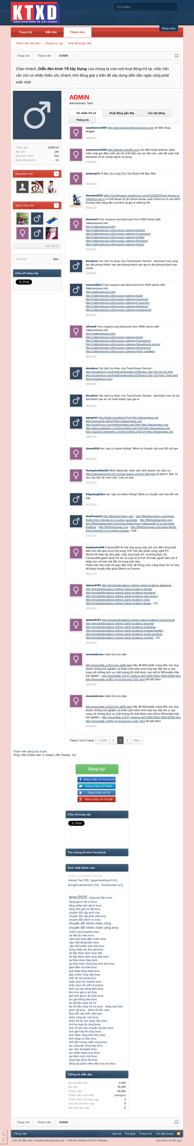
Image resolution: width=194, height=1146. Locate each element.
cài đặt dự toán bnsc (81, 935)
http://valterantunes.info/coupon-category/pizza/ (115, 244)
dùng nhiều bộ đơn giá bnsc (86, 949)
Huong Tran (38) (78, 880)
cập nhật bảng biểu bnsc (84, 942)
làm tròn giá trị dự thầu (83, 992)
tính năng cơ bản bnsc (82, 1038)
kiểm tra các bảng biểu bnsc (86, 988)
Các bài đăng (156, 113)
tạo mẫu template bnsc (83, 1049)
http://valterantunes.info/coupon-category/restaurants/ (119, 309)
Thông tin (82, 119)
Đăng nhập (169, 28)
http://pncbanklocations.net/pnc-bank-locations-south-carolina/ (124, 634)
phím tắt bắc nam (98, 1009)
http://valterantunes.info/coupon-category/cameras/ (117, 299)
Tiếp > (137, 740)
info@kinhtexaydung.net (49, 1140)
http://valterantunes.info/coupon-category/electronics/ (118, 347)
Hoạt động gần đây (80, 43)
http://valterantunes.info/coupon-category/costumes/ (118, 302)
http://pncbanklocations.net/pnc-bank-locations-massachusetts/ (124, 630)
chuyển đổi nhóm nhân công (90, 923)
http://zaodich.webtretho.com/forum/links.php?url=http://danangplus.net (129, 431)
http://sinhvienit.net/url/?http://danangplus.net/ (114, 421)
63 (57, 160)
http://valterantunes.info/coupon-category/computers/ (118, 233)
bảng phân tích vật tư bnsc (85, 905)
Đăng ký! (97, 769)
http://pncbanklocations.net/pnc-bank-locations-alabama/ (136, 585)
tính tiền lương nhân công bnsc (88, 1042)
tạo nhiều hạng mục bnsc (84, 1052)
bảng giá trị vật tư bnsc (83, 901)
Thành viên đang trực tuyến (30, 751)
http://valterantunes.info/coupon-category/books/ (115, 230)
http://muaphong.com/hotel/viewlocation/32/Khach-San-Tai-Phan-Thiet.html (132, 375)
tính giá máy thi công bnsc (85, 1031)
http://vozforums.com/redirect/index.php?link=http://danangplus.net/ (127, 424)
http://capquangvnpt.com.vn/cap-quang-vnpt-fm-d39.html (120, 473)
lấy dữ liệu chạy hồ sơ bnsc (86, 1006)
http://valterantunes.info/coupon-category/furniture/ (117, 240)
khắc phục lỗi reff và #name (86, 985)
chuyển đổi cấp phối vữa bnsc (87, 916)
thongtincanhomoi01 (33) (83, 884)
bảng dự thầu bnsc (100, 897)
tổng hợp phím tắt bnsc (83, 1059)
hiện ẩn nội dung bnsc (82, 978)
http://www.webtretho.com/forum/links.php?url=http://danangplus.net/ (128, 428)
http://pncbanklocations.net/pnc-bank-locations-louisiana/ (120, 592)
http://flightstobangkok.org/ (156, 520)
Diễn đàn (51, 32)
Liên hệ (116, 1133)
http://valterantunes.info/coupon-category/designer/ (117, 306)
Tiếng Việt (20, 1133)
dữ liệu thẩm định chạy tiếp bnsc (89, 956)
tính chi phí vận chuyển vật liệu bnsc (91, 1027)
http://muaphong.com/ (99, 378)
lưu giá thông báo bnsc (83, 999)
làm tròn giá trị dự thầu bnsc (86, 995)
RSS (179, 1134)
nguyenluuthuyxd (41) (103, 880)
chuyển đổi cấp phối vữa (84, 912)
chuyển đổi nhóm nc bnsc (85, 919)
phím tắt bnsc (77, 1009)
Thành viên (77, 32)
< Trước (102, 740)
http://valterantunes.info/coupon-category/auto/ (114, 295)
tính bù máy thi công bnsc (85, 1024)
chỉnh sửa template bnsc (84, 931)
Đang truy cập (54, 43)
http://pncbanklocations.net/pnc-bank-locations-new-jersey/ (122, 596)
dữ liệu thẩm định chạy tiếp (85, 953)
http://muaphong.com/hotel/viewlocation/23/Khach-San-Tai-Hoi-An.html (129, 371)
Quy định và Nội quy (169, 1140)
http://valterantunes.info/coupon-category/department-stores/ (123, 344)
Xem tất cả (52, 245)
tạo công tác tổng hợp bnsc (86, 1045)
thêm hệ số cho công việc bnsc (88, 1020)
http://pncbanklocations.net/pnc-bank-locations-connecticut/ (138, 619)
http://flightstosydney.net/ (118, 516)
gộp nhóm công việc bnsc (85, 974)
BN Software (100, 1140)
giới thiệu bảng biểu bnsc (84, 970)
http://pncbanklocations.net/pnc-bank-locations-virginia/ (119, 637)
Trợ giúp (130, 1133)
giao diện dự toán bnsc (83, 967)
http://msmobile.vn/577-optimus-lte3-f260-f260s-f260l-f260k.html (141, 675)
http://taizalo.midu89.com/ (123, 149)
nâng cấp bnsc (114, 1006)
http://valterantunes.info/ (100, 226)
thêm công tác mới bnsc (84, 1017)
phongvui (120, 1095)
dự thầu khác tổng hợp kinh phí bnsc (91, 963)
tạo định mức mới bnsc (83, 1056)
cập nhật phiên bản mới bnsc (87, 945)
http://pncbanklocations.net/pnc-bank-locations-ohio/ (118, 599)
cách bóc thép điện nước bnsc (87, 938)
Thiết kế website (76, 1140)
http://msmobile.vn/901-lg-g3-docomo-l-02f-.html (115, 679)
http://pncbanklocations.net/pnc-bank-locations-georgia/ (120, 623)
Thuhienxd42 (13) (112, 884)
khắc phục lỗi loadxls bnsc (85, 981)
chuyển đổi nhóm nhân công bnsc (94, 927)
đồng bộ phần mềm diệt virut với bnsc (92, 1063)
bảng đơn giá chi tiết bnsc (85, 909)
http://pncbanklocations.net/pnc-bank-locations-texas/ (118, 603)
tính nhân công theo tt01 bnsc (87, 1034)
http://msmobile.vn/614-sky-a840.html (109, 665)
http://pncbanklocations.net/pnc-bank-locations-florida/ (119, 589)
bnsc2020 (78, 897)
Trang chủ (25, 32)
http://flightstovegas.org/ (113, 527)
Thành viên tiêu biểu (27, 43)
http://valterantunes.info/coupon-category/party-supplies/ (120, 351)
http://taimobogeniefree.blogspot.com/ (131, 127)
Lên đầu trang (164, 1133)
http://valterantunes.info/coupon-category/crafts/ (115, 237)
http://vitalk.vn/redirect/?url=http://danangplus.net (128, 417)
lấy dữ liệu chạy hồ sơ (82, 1002)
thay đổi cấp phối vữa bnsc (86, 1013)
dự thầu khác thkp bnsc (83, 960)
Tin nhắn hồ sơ (86, 113)
